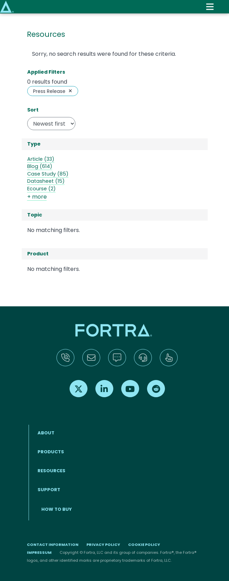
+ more (37, 197)
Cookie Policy (144, 544)
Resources (51, 470)
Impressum (39, 552)
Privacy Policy (103, 544)
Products (51, 451)
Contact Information (53, 544)
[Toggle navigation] (210, 6)
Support (49, 489)
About (46, 433)
